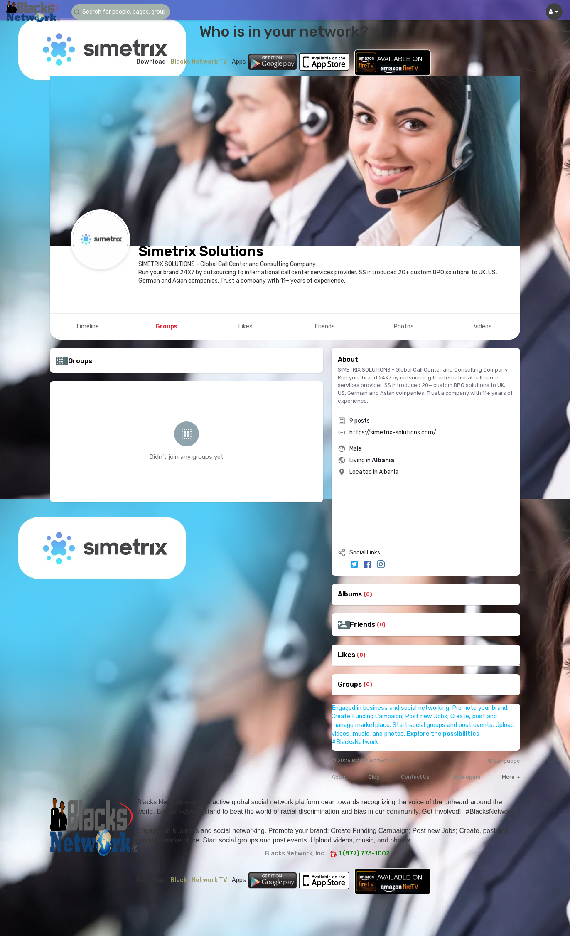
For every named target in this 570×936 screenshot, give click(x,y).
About (339, 777)
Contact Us (415, 777)
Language (503, 761)
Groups (350, 684)
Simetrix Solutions (200, 251)
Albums (350, 594)
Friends (362, 624)
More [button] (511, 777)
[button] (121, 12)
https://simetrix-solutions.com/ (392, 432)
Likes (346, 655)
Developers (466, 777)
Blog (374, 777)
